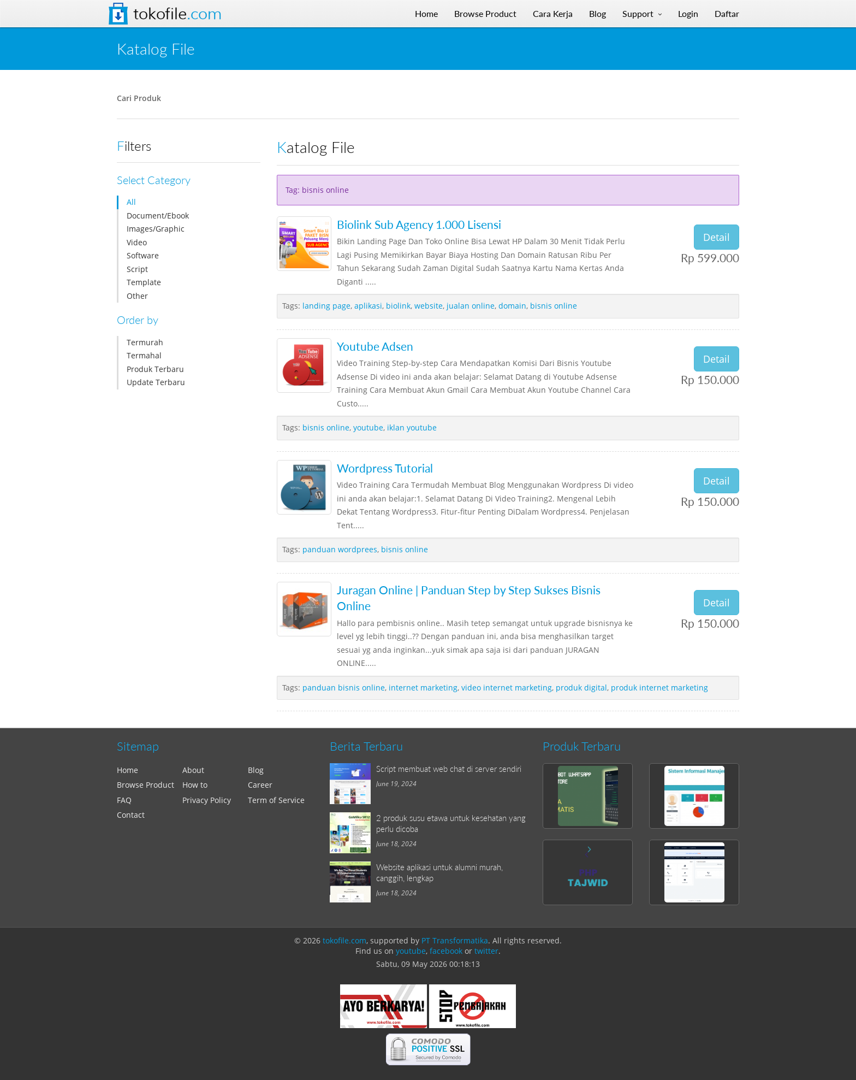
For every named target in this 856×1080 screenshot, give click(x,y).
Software (143, 255)
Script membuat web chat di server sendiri (448, 769)
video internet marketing (506, 687)
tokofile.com (344, 940)
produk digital (581, 687)
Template (144, 282)
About (193, 770)
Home (127, 770)
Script (137, 269)
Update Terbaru (156, 382)
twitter (486, 951)
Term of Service (276, 800)
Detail (716, 237)
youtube (368, 427)
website (428, 305)
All (131, 202)
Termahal (144, 355)
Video (137, 242)
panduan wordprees (339, 549)
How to (194, 785)
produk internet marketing (659, 687)
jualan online (471, 305)
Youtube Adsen (375, 346)
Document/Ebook (158, 215)
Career (260, 785)
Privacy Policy (206, 800)
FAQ (124, 800)
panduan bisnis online (343, 687)
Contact (131, 815)
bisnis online (553, 305)
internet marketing (423, 687)
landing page (326, 305)
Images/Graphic (156, 228)
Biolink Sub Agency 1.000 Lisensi (419, 224)
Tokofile (177, 13)
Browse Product (145, 785)
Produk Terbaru (155, 369)
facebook (446, 951)
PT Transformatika (454, 940)
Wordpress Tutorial (385, 468)
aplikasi (368, 305)
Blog (256, 770)
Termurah (145, 342)
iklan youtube (412, 427)
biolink (398, 305)
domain (512, 305)
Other (137, 296)
